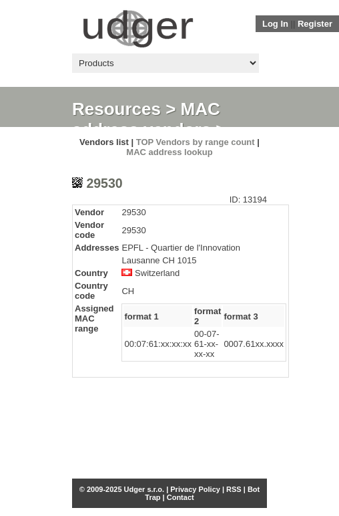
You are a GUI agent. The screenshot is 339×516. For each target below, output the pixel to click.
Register (315, 24)
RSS (234, 489)
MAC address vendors (146, 119)
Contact (180, 497)
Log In (275, 24)
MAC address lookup (169, 152)
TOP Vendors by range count (195, 142)
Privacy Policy (195, 489)
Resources (116, 109)
